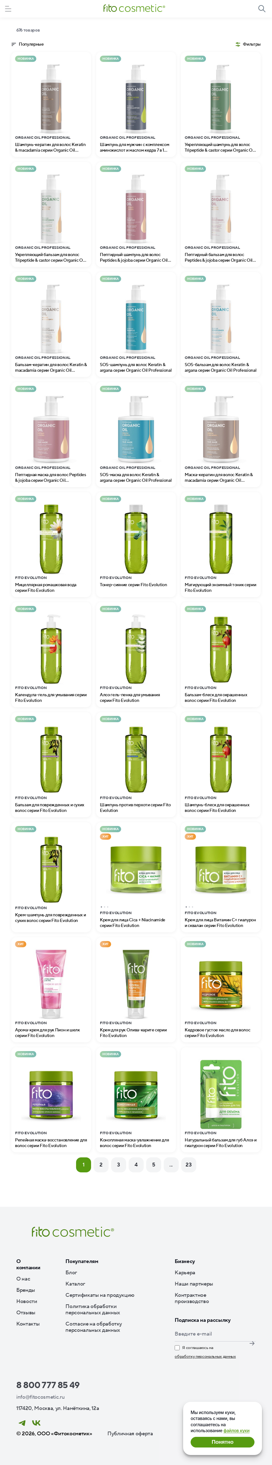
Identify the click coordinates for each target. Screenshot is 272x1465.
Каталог (75, 1284)
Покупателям (81, 1261)
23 (189, 1164)
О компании (28, 1264)
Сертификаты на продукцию (99, 1295)
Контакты (27, 1324)
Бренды (25, 1290)
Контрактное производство (192, 1298)
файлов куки (236, 1430)
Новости (26, 1301)
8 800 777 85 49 (48, 1385)
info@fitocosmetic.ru (40, 1397)
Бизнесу (185, 1261)
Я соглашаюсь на (205, 1352)
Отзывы (25, 1312)
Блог (71, 1272)
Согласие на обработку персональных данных (93, 1327)
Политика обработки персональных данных (92, 1309)
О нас (23, 1279)
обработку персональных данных (205, 1356)
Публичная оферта (130, 1434)
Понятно (222, 1442)
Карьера (185, 1272)
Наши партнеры (194, 1284)
